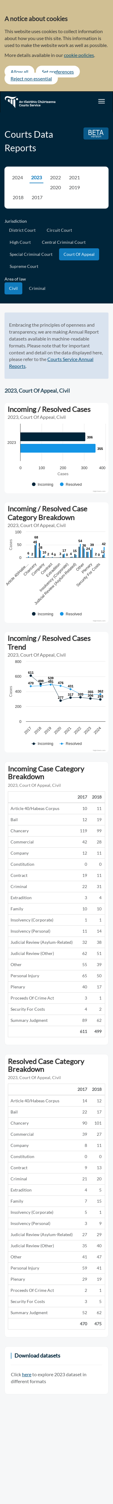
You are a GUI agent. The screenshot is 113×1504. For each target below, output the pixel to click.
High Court (20, 242)
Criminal (37, 288)
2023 (36, 177)
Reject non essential (31, 78)
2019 (74, 187)
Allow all (19, 71)
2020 (55, 187)
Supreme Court (24, 266)
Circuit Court (59, 230)
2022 (55, 177)
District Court (22, 230)
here (26, 1374)
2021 (74, 177)
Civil (13, 288)
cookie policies (79, 55)
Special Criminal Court (31, 254)
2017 (37, 197)
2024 (17, 177)
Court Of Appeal (79, 254)
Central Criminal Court (64, 242)
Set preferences (58, 71)
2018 (18, 197)
